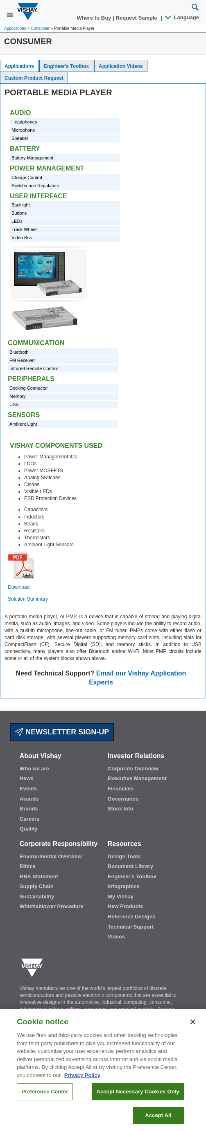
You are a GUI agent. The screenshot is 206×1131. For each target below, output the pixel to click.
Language (182, 17)
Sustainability (37, 896)
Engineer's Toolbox (66, 66)
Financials (121, 788)
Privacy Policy (82, 1079)
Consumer (40, 28)
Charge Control (26, 177)
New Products (125, 906)
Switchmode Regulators (35, 185)
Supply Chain (37, 886)
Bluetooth (18, 352)
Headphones (24, 121)
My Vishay (121, 896)
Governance (123, 799)
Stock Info (121, 809)
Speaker (19, 138)
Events (28, 788)
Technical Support (131, 927)
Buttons (19, 213)
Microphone (23, 130)
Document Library (130, 866)
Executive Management (137, 778)
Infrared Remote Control (33, 368)
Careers (29, 819)
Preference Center (44, 1096)
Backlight (20, 204)
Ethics (28, 866)
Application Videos (121, 66)
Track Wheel (23, 229)
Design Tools (124, 856)
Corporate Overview (133, 768)
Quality (29, 829)
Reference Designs (132, 916)
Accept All (158, 1119)
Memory (17, 396)
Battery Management (32, 157)
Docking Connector (28, 388)
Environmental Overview (51, 856)
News (27, 778)
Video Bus (21, 237)
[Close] (193, 1026)
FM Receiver (22, 360)
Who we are (34, 768)
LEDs (17, 221)
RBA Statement (39, 876)
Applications (15, 28)
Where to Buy (95, 18)
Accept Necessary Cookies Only (137, 1096)
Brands (29, 809)
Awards (29, 799)
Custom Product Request (34, 78)
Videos (116, 937)
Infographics (124, 886)
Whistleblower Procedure (52, 906)
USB (14, 404)
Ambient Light (23, 424)
